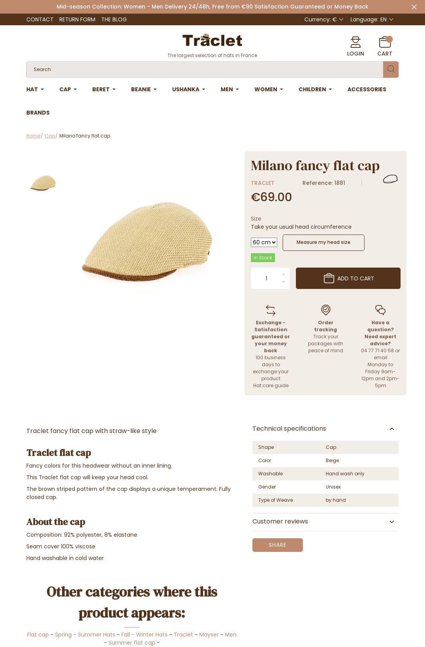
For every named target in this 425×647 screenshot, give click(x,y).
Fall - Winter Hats (144, 634)
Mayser (209, 634)
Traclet (263, 183)
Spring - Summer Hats (85, 634)
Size (256, 219)
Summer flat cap (132, 643)
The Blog (114, 19)
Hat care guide (271, 385)
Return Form (77, 19)
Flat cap (38, 634)
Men (231, 634)
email (380, 357)
